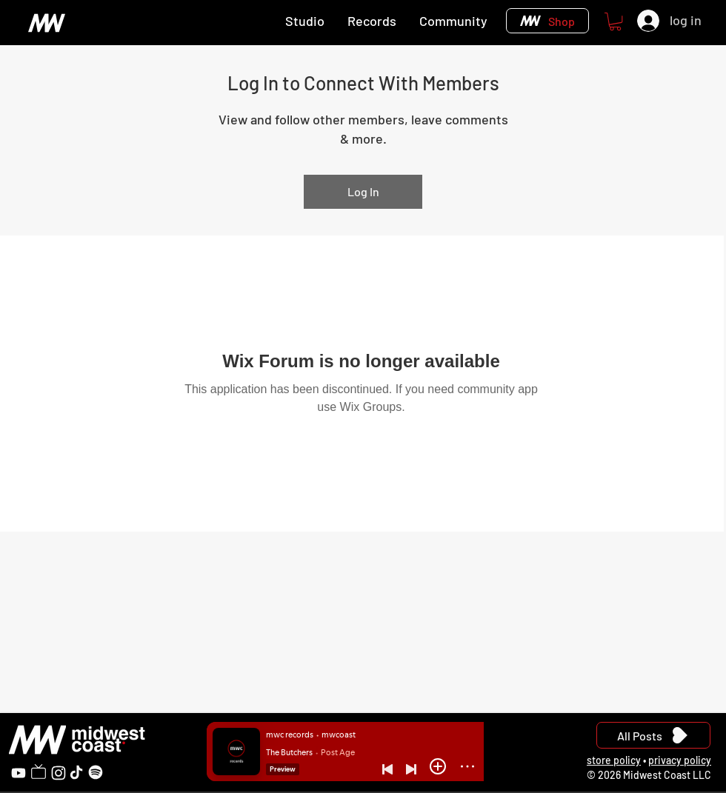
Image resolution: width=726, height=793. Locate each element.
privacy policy (679, 760)
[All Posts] (653, 735)
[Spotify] (95, 772)
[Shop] (547, 20)
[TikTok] (76, 772)
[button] (615, 21)
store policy (614, 760)
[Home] (46, 22)
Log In (363, 191)
